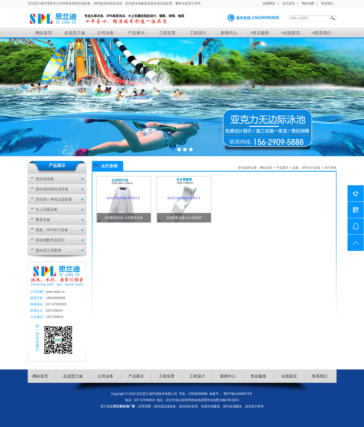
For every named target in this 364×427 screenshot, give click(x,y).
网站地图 (308, 3)
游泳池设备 (45, 179)
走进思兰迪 (74, 33)
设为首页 (288, 3)
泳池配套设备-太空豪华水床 (123, 218)
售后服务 (258, 376)
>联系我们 (321, 33)
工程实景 (167, 33)
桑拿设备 (43, 219)
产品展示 (136, 33)
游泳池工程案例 (48, 250)
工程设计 (198, 33)
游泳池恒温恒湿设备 (52, 189)
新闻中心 (229, 33)
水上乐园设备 (47, 209)
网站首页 (43, 33)
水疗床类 (330, 168)
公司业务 (105, 33)
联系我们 (327, 3)
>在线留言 (290, 33)
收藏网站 (269, 3)
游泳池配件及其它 (50, 240)
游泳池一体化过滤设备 (54, 199)
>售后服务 (259, 33)
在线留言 (289, 376)
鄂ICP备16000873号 (237, 394)
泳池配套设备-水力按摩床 (184, 218)
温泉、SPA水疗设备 (52, 230)
